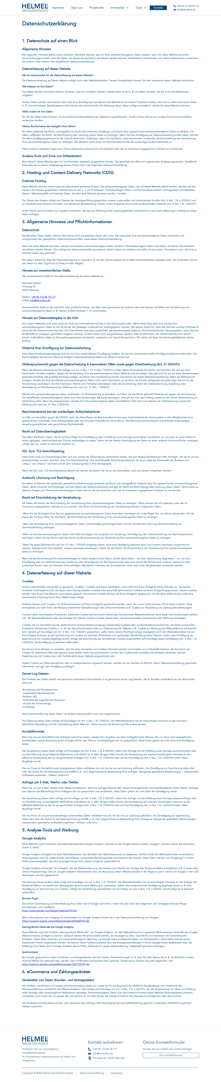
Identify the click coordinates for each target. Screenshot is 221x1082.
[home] (35, 7)
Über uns (76, 8)
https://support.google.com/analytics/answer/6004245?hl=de (55, 921)
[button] (119, 7)
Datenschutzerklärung (92, 1073)
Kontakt (158, 7)
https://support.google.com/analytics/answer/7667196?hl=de (55, 964)
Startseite (58, 8)
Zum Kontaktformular (170, 1055)
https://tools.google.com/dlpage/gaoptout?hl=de (49, 911)
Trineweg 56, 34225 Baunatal (108, 1058)
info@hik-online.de (186, 9)
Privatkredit (96, 8)
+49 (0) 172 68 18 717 (188, 6)
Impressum (117, 1073)
